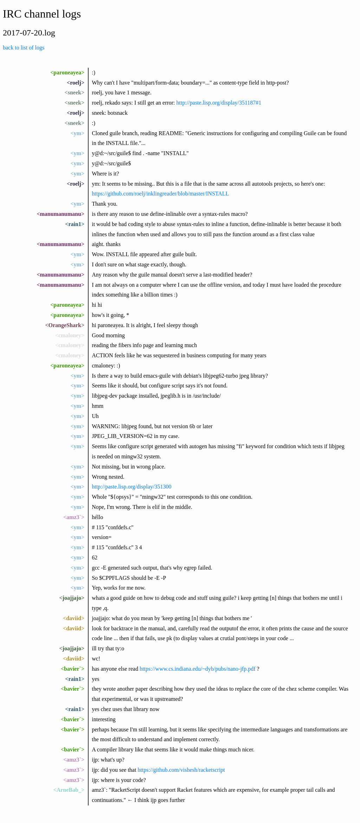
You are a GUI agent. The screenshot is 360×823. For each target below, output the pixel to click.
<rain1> (74, 224)
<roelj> (75, 83)
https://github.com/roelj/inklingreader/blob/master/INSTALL (160, 194)
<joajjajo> (71, 598)
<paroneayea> (67, 72)
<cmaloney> (69, 335)
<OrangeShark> (64, 325)
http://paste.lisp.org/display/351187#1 (219, 103)
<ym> (77, 133)
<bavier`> (72, 669)
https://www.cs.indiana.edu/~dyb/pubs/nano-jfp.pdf (197, 669)
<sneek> (74, 92)
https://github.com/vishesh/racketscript (181, 770)
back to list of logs (23, 48)
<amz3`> (73, 517)
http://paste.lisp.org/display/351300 (131, 487)
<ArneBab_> (68, 790)
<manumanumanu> (60, 214)
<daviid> (73, 618)
